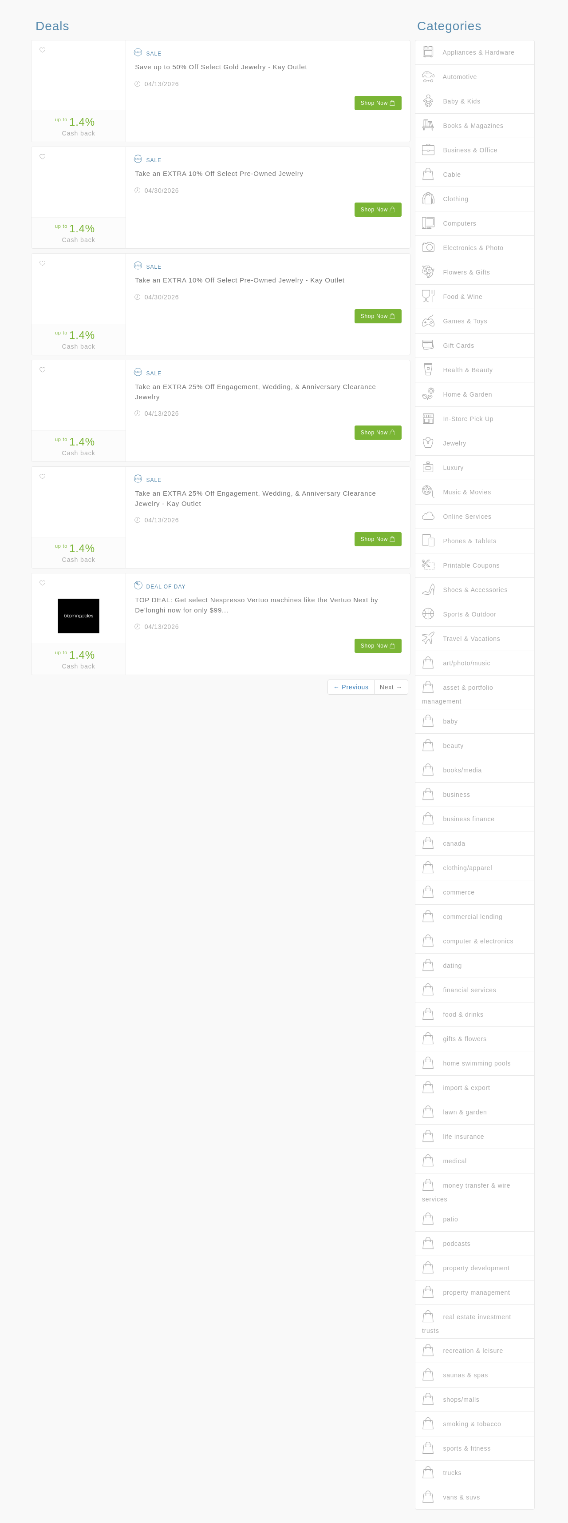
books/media (452, 770)
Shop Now (378, 103)
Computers (449, 223)
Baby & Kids (451, 101)
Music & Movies (456, 492)
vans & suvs (451, 1497)
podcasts (446, 1243)
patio (440, 1219)
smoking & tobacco (461, 1424)
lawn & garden (454, 1112)
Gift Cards (448, 345)
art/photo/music (456, 663)
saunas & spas (455, 1375)
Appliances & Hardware (468, 52)
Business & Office (459, 150)
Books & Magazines (463, 125)
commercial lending (462, 916)
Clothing (445, 199)
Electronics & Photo (463, 247)
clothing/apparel (457, 868)
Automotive (449, 77)
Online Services (457, 516)
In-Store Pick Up (457, 418)
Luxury (443, 467)
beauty (443, 745)
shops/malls (451, 1399)
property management (466, 1292)
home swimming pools (466, 1063)
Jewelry (444, 443)
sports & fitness (456, 1448)
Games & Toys (454, 321)
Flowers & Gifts (456, 272)
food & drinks (453, 1014)
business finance (458, 819)
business (446, 794)
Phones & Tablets (459, 541)
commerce (448, 892)
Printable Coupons (461, 565)
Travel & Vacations (461, 638)
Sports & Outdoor (459, 614)
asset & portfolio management (457, 692)
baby (440, 721)
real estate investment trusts (466, 1322)
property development (466, 1268)
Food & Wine (452, 296)
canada (443, 843)
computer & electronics (467, 941)
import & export (456, 1087)
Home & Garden (457, 394)
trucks (442, 1472)
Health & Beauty (457, 370)
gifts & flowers (454, 1039)
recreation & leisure (462, 1350)
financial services (459, 990)
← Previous (351, 687)
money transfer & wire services (466, 1190)
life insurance (453, 1136)
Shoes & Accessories (465, 589)
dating (442, 965)
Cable (441, 174)
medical (444, 1161)
